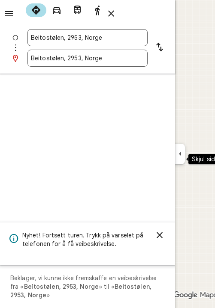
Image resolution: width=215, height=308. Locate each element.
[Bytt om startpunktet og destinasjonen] (160, 48)
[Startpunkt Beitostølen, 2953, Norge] (87, 38)
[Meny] (9, 13)
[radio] (36, 10)
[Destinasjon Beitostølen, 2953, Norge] (87, 58)
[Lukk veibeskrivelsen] (111, 13)
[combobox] (87, 37)
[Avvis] (159, 235)
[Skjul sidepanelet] (180, 154)
